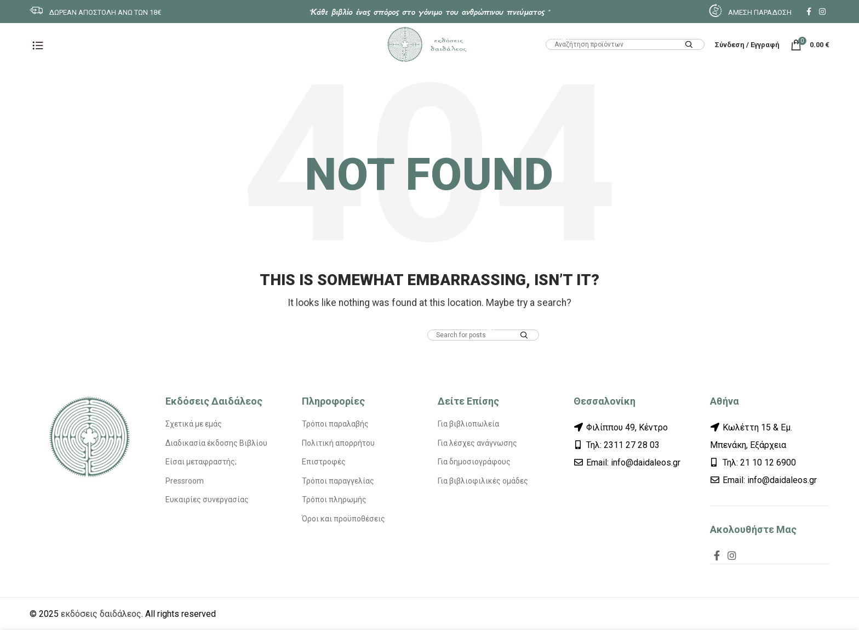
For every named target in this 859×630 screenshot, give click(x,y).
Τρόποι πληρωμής (334, 499)
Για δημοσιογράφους (474, 461)
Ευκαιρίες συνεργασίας (207, 499)
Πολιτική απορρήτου (338, 443)
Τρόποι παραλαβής (335, 423)
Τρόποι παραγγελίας (338, 480)
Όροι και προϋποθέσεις (343, 518)
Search (689, 45)
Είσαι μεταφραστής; (201, 461)
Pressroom (184, 480)
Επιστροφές (324, 461)
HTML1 (558, 36)
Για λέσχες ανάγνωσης (477, 443)
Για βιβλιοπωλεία (468, 423)
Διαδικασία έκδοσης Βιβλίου (216, 443)
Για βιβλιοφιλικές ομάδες (483, 480)
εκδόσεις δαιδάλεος (101, 614)
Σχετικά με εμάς (193, 423)
